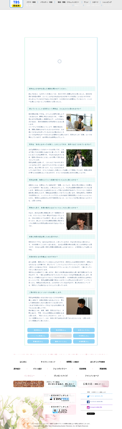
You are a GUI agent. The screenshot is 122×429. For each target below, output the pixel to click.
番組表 (16, 5)
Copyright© (37, 426)
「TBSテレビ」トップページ (16, 2)
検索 (31, 5)
